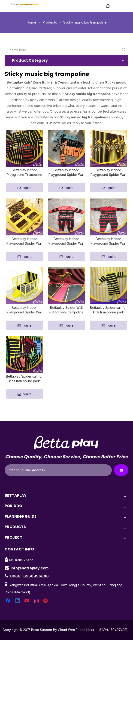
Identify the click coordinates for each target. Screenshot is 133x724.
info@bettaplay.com (29, 579)
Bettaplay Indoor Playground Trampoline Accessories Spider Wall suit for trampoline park (24, 175)
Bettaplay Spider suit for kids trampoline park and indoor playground (24, 389)
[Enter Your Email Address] (58, 481)
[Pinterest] (46, 612)
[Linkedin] (17, 612)
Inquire (25, 191)
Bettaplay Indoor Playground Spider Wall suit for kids (24, 246)
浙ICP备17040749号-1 (114, 641)
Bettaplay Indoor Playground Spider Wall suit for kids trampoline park (24, 318)
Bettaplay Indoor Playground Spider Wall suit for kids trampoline (108, 246)
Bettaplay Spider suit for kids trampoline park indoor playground (108, 318)
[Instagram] (36, 612)
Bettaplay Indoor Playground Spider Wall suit (108, 175)
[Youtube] (27, 612)
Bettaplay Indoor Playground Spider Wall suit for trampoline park (66, 175)
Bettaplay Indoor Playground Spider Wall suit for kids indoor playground (66, 246)
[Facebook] (8, 612)
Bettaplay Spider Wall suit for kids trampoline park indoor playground (66, 318)
